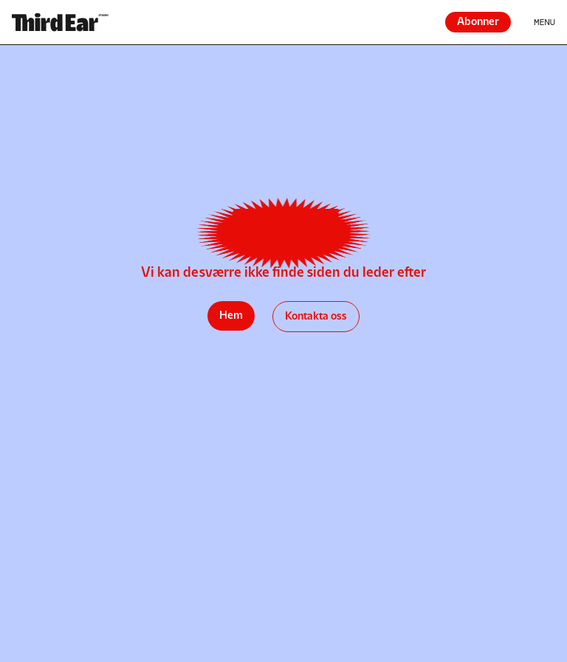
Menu (544, 22)
